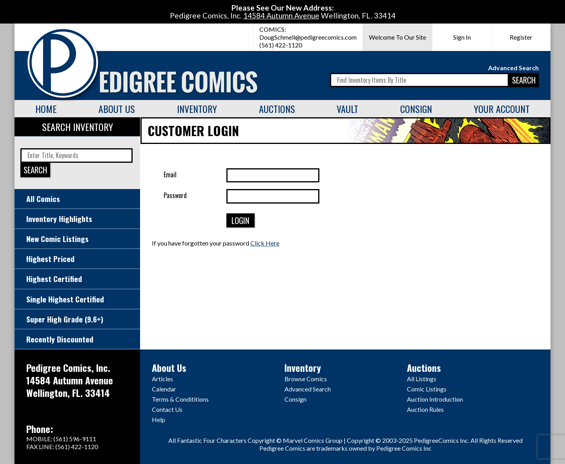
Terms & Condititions (180, 399)
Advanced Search (513, 67)
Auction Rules (425, 409)
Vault (347, 109)
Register (521, 37)
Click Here (264, 243)
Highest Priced (50, 258)
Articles (162, 378)
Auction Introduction (435, 399)
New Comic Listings (57, 238)
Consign (416, 109)
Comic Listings (427, 389)
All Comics (43, 198)
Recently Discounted (59, 339)
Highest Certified (54, 278)
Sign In (462, 37)
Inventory (197, 109)
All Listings (421, 378)
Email (170, 174)
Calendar (164, 389)
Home (45, 109)
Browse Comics (305, 378)
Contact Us (167, 409)
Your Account (502, 109)
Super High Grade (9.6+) (64, 319)
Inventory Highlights (59, 218)
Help (158, 419)
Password (175, 195)
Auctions (277, 109)
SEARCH (524, 80)
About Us (116, 109)
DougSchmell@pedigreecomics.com (308, 37)
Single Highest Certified (65, 299)
